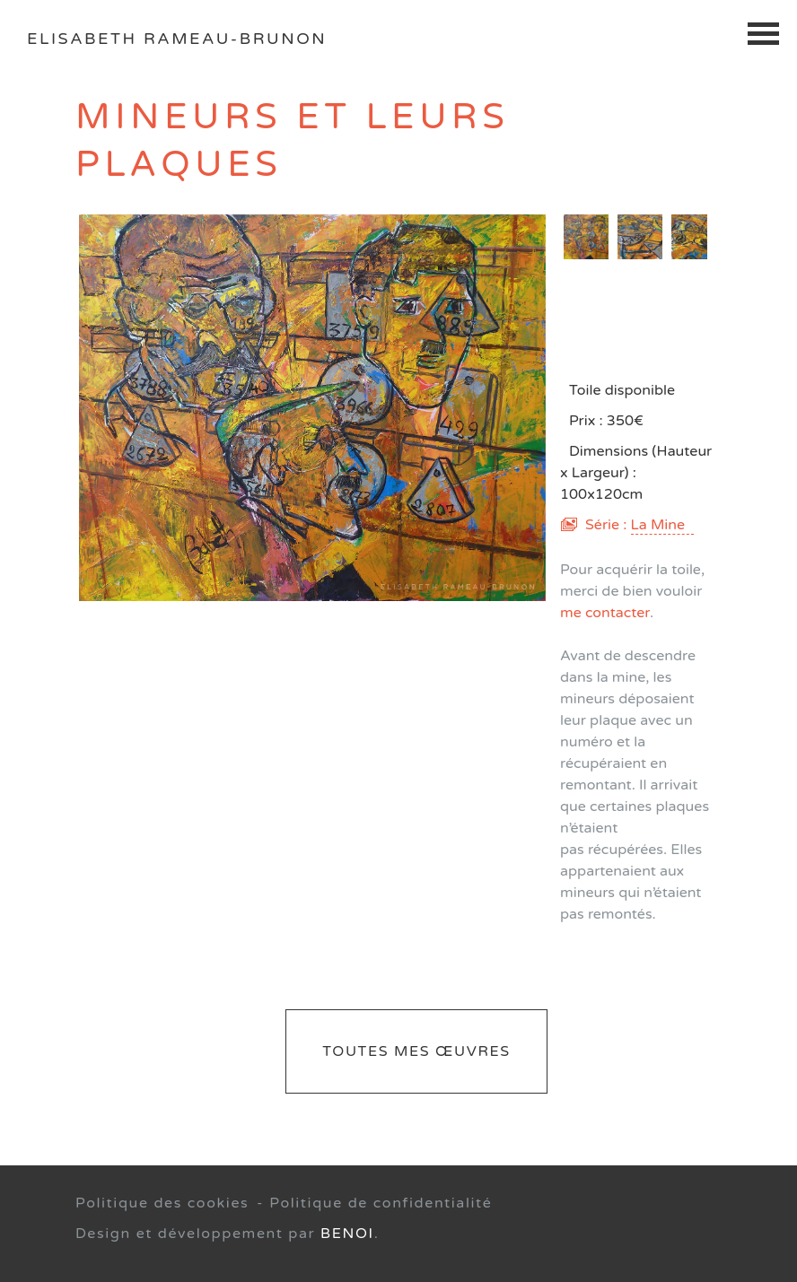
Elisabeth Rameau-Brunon (177, 38)
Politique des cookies (162, 1203)
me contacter (605, 613)
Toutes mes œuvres (416, 1051)
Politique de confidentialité (380, 1203)
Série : (639, 525)
